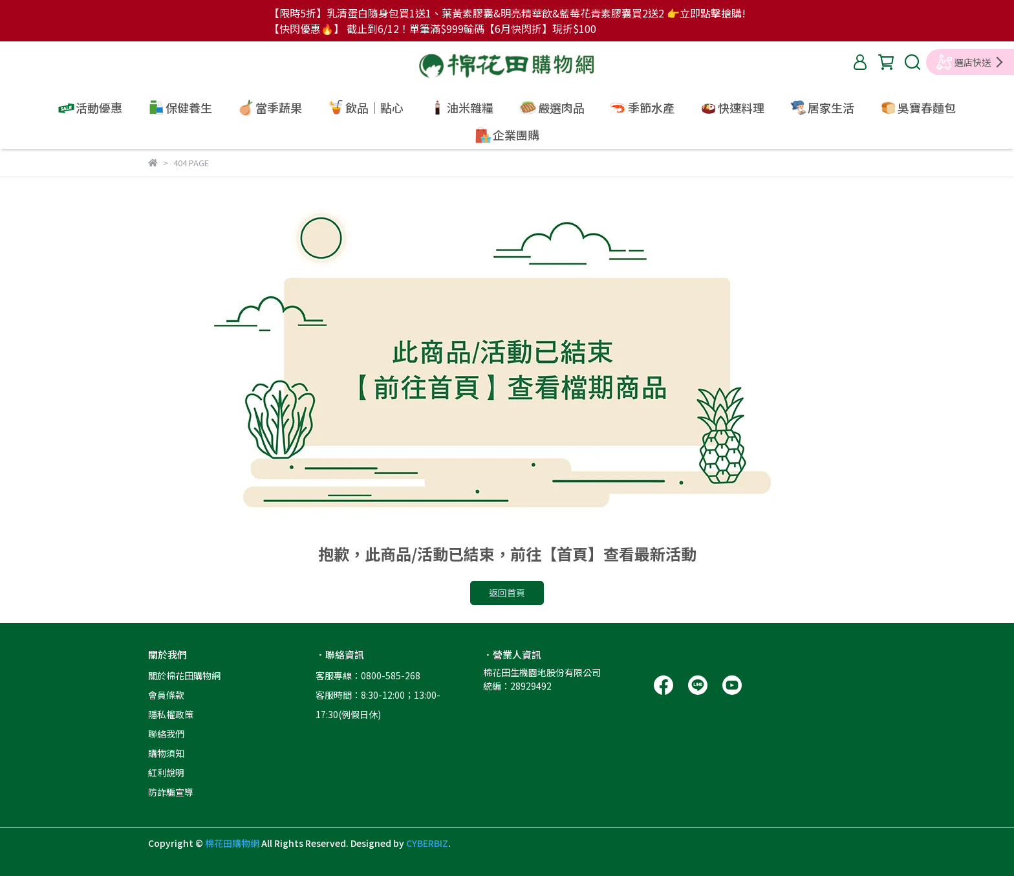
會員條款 (166, 694)
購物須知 (166, 753)
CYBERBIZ (427, 843)
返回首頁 (507, 592)
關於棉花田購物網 (184, 675)
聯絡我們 (166, 733)
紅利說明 (166, 772)
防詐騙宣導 (170, 791)
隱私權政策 (170, 714)
